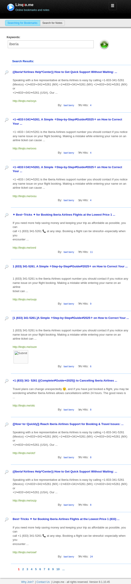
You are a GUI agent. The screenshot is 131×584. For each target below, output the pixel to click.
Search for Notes (52, 23)
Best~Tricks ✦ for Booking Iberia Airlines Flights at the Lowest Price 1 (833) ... (66, 519)
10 (58, 569)
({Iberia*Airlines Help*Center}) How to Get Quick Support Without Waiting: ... (65, 72)
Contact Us (43, 582)
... (63, 569)
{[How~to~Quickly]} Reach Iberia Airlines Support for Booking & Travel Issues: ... (68, 424)
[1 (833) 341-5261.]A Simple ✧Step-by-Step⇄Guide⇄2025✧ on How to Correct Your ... (71, 318)
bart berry (69, 105)
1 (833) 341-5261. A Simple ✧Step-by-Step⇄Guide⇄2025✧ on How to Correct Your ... (70, 266)
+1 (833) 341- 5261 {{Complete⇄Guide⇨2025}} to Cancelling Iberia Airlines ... (65, 380)
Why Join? (27, 582)
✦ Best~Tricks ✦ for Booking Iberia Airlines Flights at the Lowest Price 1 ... (64, 214)
